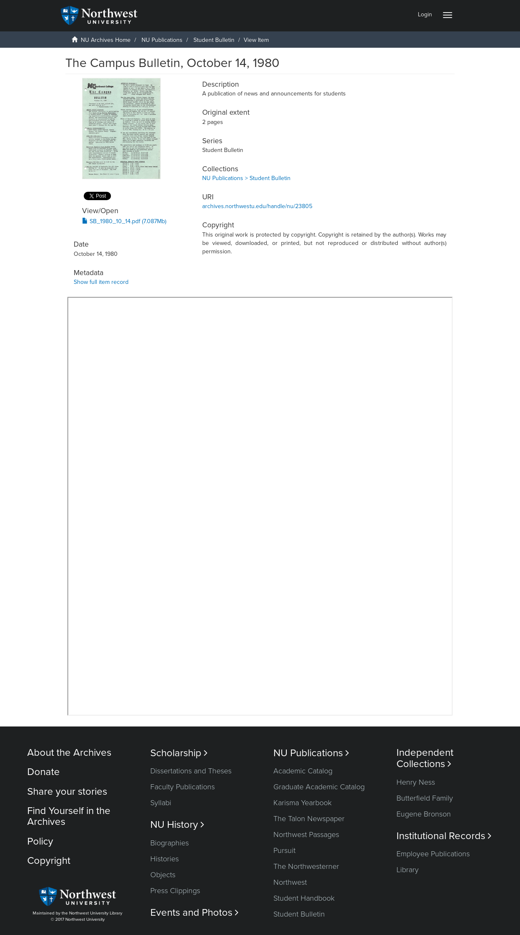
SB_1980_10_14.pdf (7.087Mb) (124, 221)
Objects (162, 874)
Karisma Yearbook (302, 802)
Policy (40, 841)
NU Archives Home (106, 40)
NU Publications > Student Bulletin (246, 178)
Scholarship (179, 753)
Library (407, 869)
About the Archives (69, 753)
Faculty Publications (182, 786)
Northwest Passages (306, 834)
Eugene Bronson (423, 814)
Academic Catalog (302, 770)
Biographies (169, 842)
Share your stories (67, 792)
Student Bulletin (213, 40)
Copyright (48, 861)
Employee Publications (433, 853)
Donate (43, 772)
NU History (177, 825)
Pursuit (284, 850)
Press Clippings (175, 890)
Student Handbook (304, 898)
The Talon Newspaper (309, 818)
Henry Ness (415, 782)
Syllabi (160, 802)
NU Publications (162, 40)
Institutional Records (444, 836)
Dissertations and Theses (191, 770)
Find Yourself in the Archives (69, 816)
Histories (164, 858)
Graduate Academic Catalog (319, 786)
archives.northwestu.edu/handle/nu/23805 (257, 206)
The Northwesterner (306, 866)
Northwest (290, 882)
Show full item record (101, 282)
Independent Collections (424, 758)
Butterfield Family (424, 798)
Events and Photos (194, 913)
